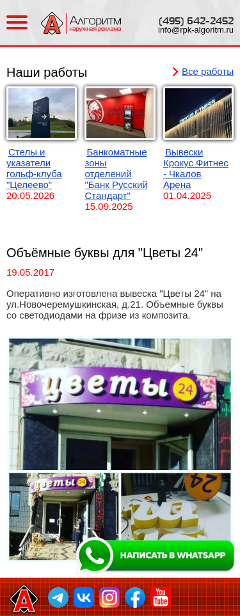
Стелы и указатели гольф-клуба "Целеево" (34, 168)
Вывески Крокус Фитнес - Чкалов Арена (195, 168)
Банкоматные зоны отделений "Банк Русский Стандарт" (115, 173)
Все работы (208, 71)
